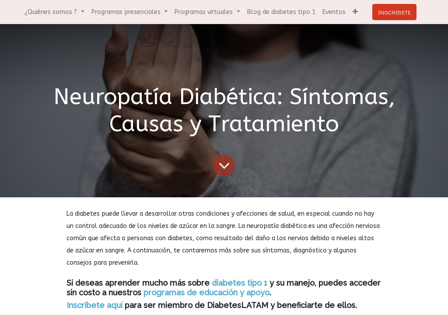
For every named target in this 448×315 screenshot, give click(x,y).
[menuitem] (281, 12)
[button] (355, 12)
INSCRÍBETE (394, 11)
